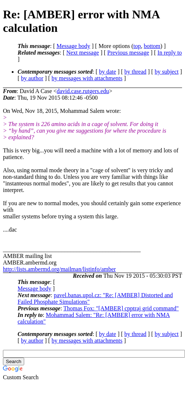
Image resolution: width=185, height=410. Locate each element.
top (137, 46)
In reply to (170, 52)
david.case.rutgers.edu (83, 91)
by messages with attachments (87, 78)
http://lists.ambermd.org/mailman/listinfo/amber (59, 269)
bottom (152, 46)
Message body (73, 46)
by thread (136, 72)
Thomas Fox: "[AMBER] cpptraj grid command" (121, 308)
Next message (82, 52)
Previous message (128, 52)
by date (107, 72)
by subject (166, 72)
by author (32, 78)
